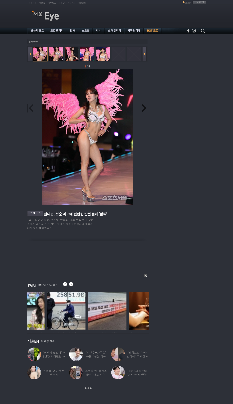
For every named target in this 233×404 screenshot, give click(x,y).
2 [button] (88, 388)
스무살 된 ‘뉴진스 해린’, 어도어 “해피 (96, 374)
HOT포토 (33, 42)
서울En (62, 2)
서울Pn (42, 2)
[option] (46, 310)
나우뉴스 (52, 2)
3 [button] (91, 388)
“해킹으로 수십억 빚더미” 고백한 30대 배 (138, 356)
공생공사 (72, 2)
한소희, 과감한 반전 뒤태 (54, 372)
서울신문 (33, 2)
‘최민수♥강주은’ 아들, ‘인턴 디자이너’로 (96, 356)
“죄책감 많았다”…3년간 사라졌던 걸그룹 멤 (54, 356)
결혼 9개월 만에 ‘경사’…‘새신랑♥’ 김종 (138, 374)
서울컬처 (82, 2)
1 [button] (85, 388)
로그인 (188, 2)
